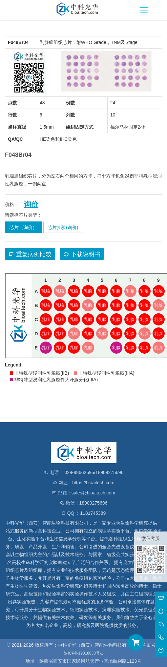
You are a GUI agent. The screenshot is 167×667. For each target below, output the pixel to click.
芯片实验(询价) (63, 227)
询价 (31, 204)
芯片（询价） (23, 227)
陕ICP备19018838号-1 (83, 653)
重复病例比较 (30, 254)
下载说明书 (81, 254)
